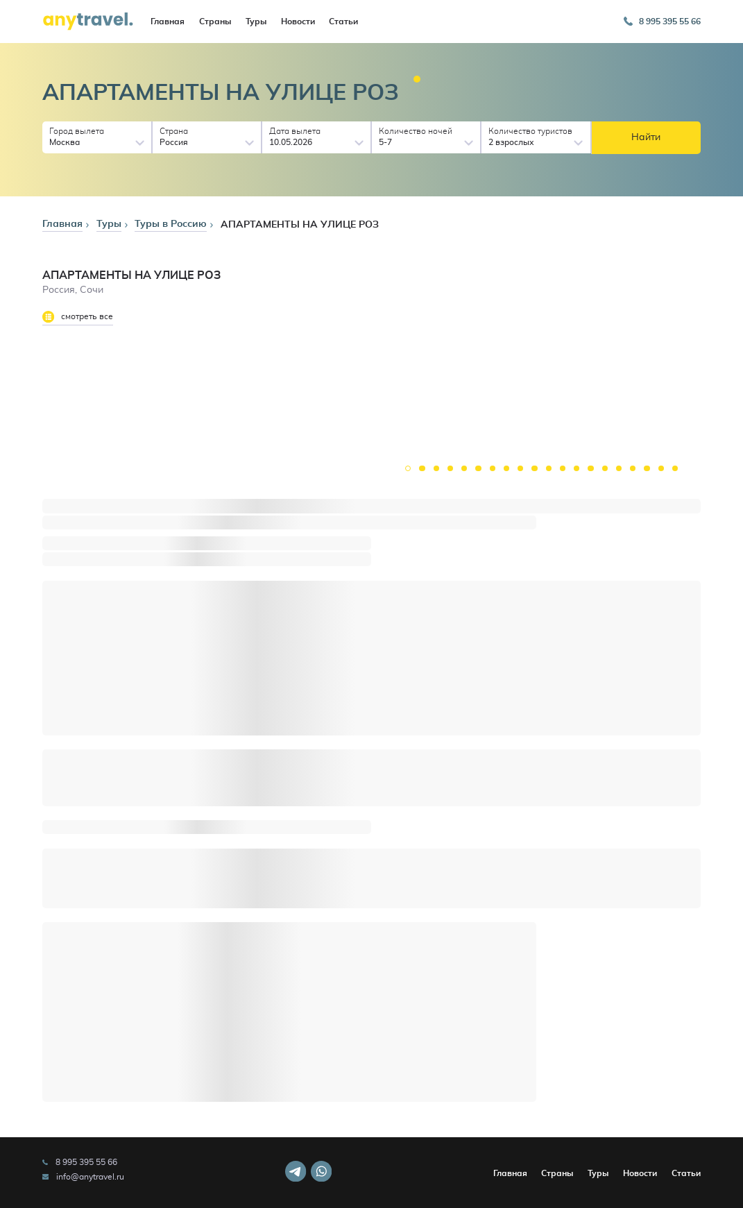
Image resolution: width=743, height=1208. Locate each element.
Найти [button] (645, 137)
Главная (168, 21)
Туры (256, 21)
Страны (215, 21)
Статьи (343, 21)
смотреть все (77, 317)
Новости (298, 21)
